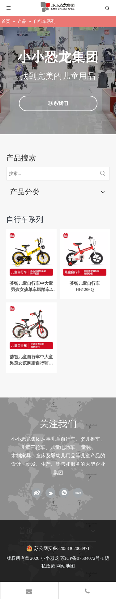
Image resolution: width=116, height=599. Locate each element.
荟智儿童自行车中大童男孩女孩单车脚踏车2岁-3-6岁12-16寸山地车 (31, 287)
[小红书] (78, 493)
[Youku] (50, 493)
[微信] (64, 493)
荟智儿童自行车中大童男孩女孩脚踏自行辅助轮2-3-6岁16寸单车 (31, 360)
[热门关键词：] (103, 174)
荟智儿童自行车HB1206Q (85, 286)
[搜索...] (51, 174)
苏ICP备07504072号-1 (82, 558)
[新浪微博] (36, 493)
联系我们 (58, 103)
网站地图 (65, 566)
